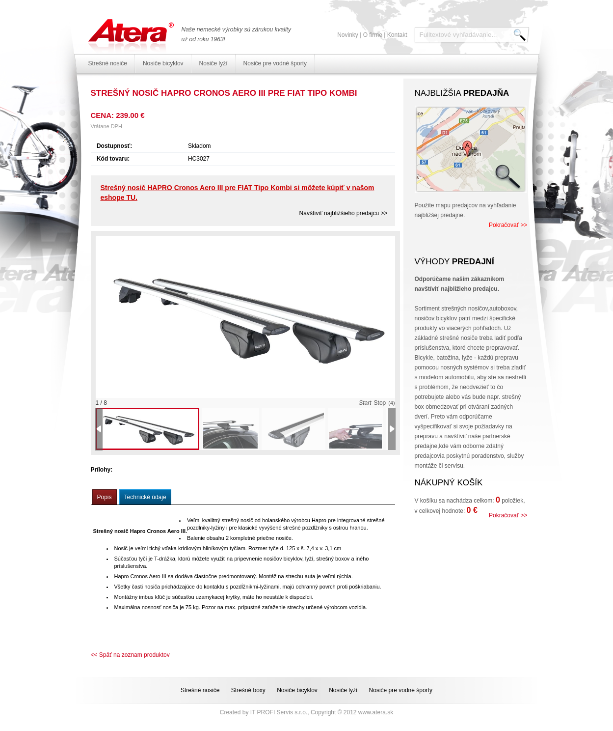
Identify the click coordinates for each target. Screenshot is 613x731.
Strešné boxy (248, 690)
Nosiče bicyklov (163, 63)
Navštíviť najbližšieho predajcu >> (343, 213)
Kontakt (397, 34)
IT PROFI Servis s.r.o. (278, 712)
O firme (372, 34)
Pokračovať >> (508, 225)
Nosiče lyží (213, 63)
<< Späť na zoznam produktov (130, 654)
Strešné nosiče (107, 63)
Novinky (347, 34)
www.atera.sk (375, 712)
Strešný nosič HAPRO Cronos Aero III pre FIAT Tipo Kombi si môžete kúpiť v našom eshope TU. (237, 192)
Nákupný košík (449, 482)
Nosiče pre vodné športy (275, 63)
